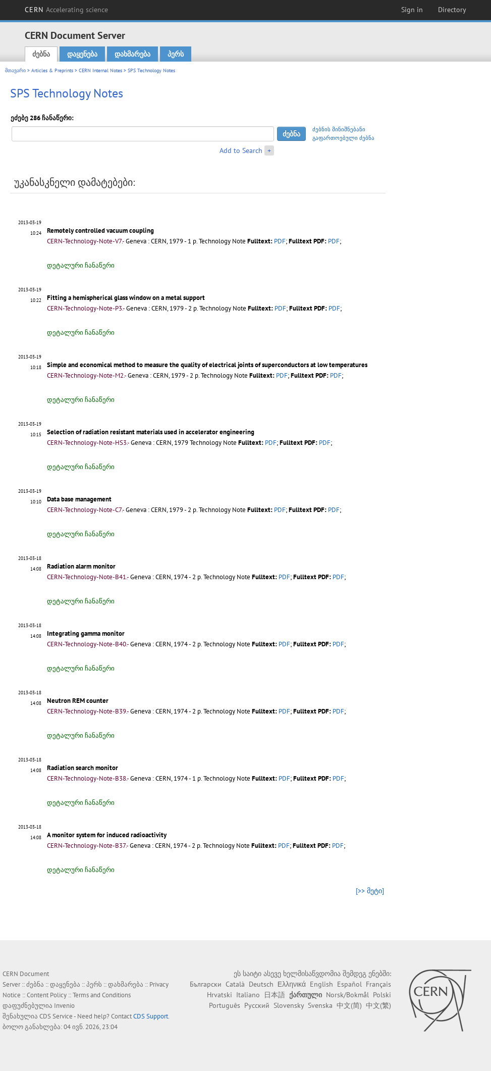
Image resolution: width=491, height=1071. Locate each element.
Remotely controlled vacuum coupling (100, 230)
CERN (66, 9)
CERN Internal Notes (100, 70)
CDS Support (150, 1016)
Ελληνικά (292, 984)
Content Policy (47, 995)
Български (206, 984)
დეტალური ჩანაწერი (81, 265)
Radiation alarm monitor (81, 566)
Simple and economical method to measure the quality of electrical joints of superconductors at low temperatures (207, 365)
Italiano (248, 994)
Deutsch (261, 984)
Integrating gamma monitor (86, 633)
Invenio (64, 1005)
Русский (256, 1005)
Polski (382, 994)
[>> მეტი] (370, 890)
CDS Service (56, 1016)
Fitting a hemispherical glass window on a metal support (126, 297)
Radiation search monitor (82, 767)
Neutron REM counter (77, 700)
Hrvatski (219, 994)
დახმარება (132, 54)
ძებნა (41, 54)
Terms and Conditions (102, 995)
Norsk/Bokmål (347, 994)
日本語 (274, 994)
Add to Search (241, 150)
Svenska (320, 1005)
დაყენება (82, 54)
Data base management (79, 499)
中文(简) (349, 1005)
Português (224, 1005)
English (321, 984)
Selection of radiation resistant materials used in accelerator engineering (150, 432)
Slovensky (289, 1005)
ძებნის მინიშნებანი (338, 129)
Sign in (412, 9)
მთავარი (15, 70)
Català (235, 984)
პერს (176, 54)
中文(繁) (378, 1005)
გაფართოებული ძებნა (343, 137)
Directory (452, 9)
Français (378, 984)
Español (349, 984)
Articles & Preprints (52, 70)
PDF (280, 241)
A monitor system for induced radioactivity (107, 835)
